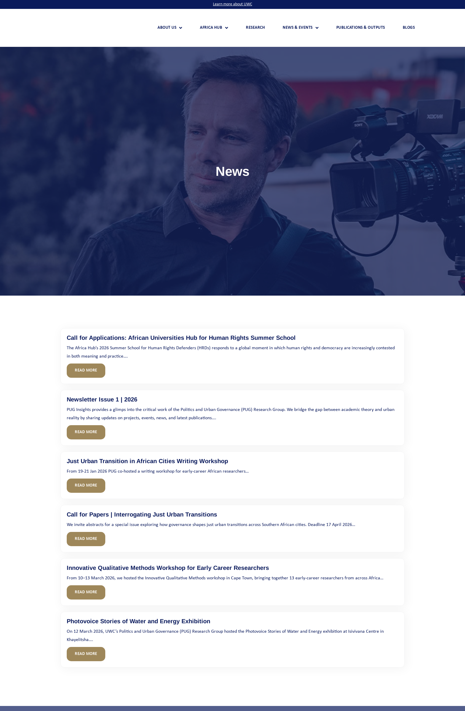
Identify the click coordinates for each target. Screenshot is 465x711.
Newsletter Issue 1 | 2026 (102, 399)
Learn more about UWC (232, 4)
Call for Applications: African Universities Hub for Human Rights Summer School (181, 337)
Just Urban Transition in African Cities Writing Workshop (147, 461)
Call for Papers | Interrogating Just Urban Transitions (142, 514)
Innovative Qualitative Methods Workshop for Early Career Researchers (168, 568)
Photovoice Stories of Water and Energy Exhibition (138, 621)
